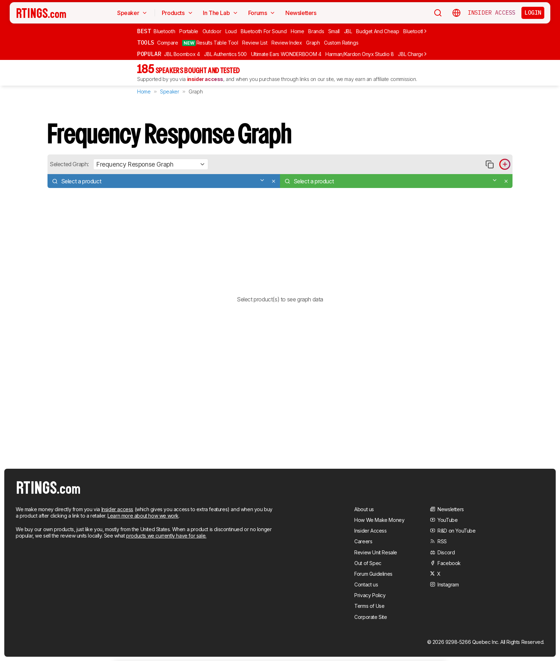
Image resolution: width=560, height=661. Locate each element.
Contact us (366, 584)
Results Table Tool (210, 43)
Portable (188, 31)
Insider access (117, 509)
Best (144, 31)
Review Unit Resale (375, 552)
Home (297, 31)
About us (364, 509)
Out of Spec (367, 563)
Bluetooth (164, 31)
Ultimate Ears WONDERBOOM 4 (286, 54)
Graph (313, 43)
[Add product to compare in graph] (504, 164)
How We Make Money (379, 520)
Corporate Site (370, 617)
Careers (363, 541)
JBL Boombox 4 (182, 54)
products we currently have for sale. (166, 536)
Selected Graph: (69, 164)
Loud (231, 31)
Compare (167, 43)
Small (334, 31)
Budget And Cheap (377, 31)
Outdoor (211, 31)
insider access (205, 79)
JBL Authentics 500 (225, 54)
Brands (316, 31)
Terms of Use (369, 606)
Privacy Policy (369, 595)
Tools (145, 42)
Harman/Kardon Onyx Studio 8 (359, 54)
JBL (348, 31)
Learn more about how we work (143, 516)
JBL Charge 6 (413, 54)
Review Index (286, 43)
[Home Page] (41, 13)
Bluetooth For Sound (263, 31)
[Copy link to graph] (489, 164)
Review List (254, 43)
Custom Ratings (341, 43)
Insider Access (492, 13)
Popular (149, 53)
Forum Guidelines (373, 574)
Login (532, 12)
